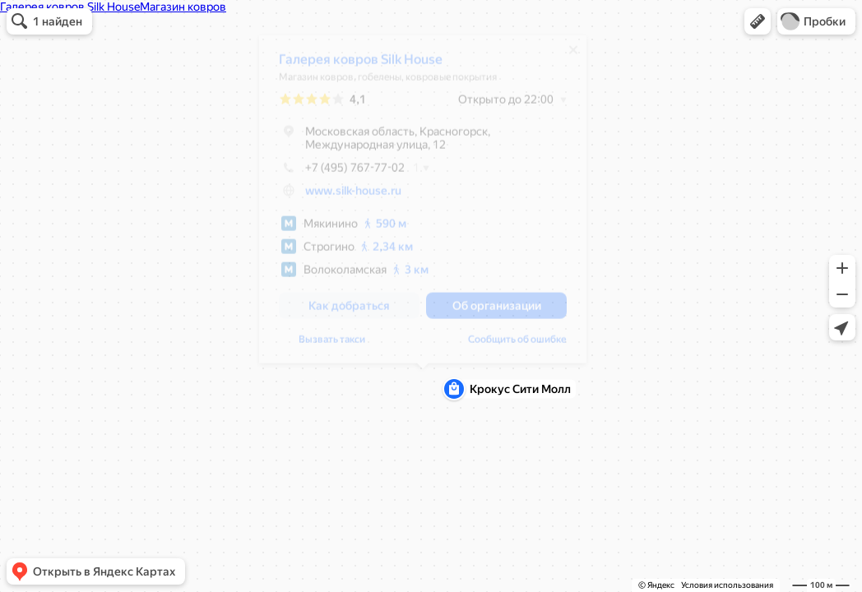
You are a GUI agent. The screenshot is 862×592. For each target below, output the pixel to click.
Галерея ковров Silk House (361, 65)
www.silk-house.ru (353, 196)
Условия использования (727, 585)
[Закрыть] (573, 55)
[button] (757, 21)
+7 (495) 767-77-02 (342, 173)
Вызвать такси (332, 345)
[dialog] (422, 205)
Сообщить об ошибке (517, 345)
